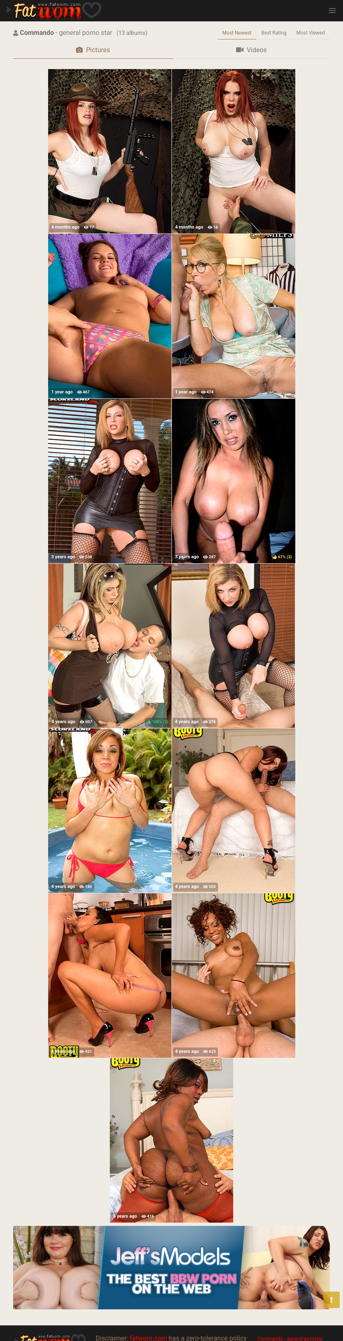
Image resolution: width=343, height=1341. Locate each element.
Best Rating (273, 33)
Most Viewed (311, 33)
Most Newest (237, 33)
